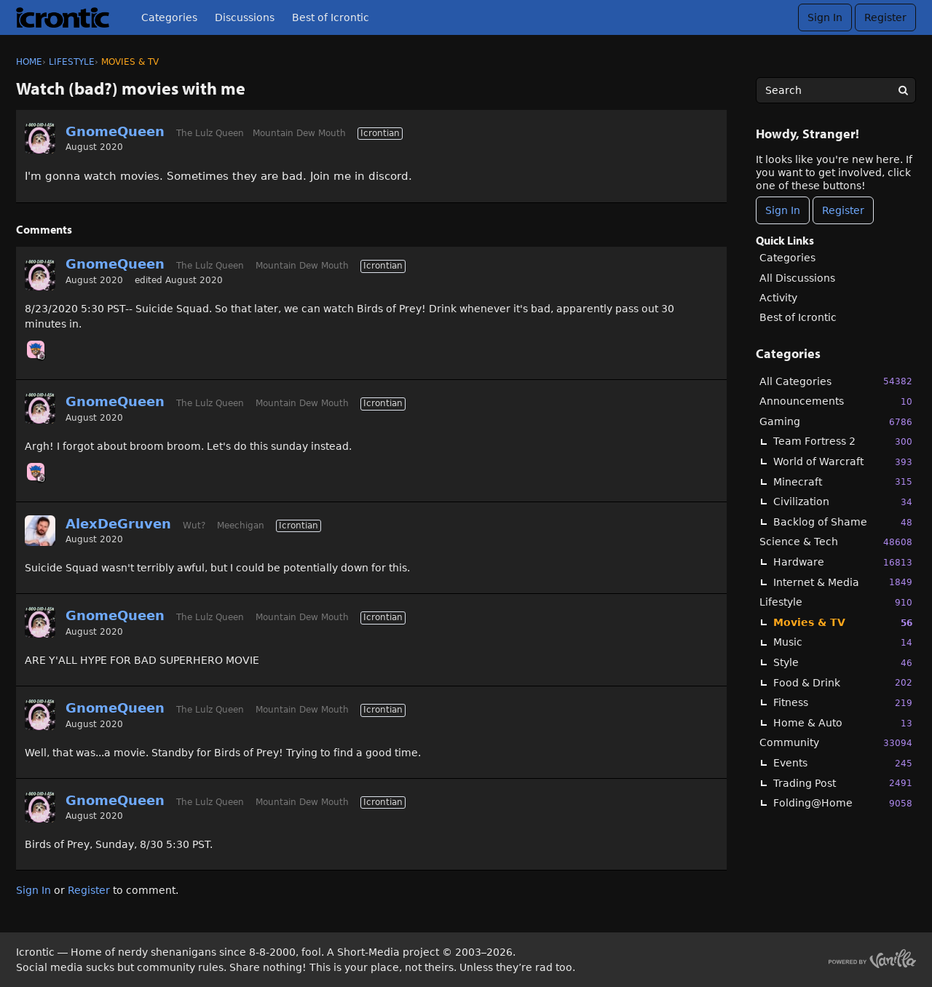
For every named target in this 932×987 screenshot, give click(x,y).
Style (842, 663)
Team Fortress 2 (842, 441)
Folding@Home (842, 803)
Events (842, 763)
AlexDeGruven (118, 523)
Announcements (835, 401)
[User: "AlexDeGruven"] (40, 530)
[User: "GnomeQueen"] (40, 138)
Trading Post (842, 783)
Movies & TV (842, 623)
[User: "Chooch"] (35, 349)
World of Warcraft (842, 462)
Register (885, 17)
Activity (778, 298)
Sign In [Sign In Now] (782, 210)
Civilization (842, 502)
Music (842, 642)
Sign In (824, 17)
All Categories (835, 381)
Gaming (835, 422)
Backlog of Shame (842, 522)
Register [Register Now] (843, 210)
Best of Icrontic (330, 17)
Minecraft (842, 481)
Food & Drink (842, 682)
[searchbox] (836, 90)
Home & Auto (842, 723)
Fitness (842, 703)
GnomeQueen (115, 131)
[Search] (903, 90)
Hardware (842, 562)
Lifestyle (835, 602)
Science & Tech (835, 542)
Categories (169, 17)
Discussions (245, 17)
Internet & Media (842, 582)
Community (835, 743)
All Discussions (797, 278)
